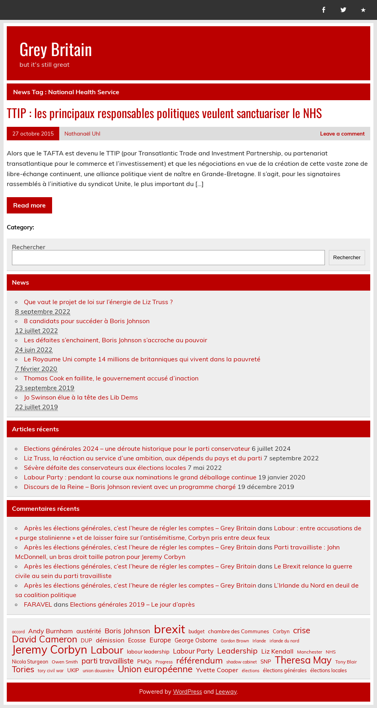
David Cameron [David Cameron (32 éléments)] (44, 639)
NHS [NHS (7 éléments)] (331, 652)
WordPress (187, 691)
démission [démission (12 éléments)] (110, 640)
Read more (29, 205)
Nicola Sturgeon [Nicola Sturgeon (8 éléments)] (30, 661)
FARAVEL (38, 604)
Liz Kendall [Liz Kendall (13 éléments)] (277, 651)
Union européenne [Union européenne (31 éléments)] (155, 669)
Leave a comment (342, 133)
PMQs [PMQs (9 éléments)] (144, 661)
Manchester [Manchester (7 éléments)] (309, 652)
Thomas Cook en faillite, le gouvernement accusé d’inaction (111, 378)
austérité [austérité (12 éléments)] (88, 631)
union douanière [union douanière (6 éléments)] (98, 671)
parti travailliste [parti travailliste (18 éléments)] (108, 661)
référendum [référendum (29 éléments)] (199, 660)
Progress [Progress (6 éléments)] (164, 662)
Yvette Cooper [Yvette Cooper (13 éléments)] (217, 670)
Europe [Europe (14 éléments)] (160, 640)
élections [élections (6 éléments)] (250, 671)
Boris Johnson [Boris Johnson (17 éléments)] (127, 630)
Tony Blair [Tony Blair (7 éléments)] (346, 662)
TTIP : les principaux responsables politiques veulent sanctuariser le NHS (164, 113)
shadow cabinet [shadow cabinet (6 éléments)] (241, 662)
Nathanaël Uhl (82, 133)
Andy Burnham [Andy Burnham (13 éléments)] (50, 631)
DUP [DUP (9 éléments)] (86, 640)
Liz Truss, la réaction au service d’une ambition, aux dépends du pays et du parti (143, 458)
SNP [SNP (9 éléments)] (265, 661)
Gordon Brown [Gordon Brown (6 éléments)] (235, 641)
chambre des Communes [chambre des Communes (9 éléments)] (238, 631)
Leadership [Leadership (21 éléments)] (237, 650)
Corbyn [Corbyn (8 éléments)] (281, 631)
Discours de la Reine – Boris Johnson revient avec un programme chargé (130, 487)
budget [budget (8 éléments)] (196, 631)
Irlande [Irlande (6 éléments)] (259, 641)
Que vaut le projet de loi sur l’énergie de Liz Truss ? (98, 302)
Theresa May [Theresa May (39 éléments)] (303, 660)
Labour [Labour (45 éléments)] (107, 650)
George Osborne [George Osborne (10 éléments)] (196, 640)
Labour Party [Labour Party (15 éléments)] (193, 651)
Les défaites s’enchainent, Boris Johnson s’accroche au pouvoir (115, 340)
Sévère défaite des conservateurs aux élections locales (105, 467)
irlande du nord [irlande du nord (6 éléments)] (284, 641)
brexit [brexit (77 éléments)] (169, 629)
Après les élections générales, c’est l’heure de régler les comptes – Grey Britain (140, 528)
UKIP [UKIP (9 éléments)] (73, 670)
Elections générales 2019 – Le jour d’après (132, 604)
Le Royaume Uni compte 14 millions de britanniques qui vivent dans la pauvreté (142, 359)
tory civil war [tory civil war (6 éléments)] (51, 671)
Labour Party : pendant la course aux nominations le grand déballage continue (140, 477)
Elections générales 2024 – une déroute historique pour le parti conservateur (137, 448)
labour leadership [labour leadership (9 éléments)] (148, 651)
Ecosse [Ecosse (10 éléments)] (137, 640)
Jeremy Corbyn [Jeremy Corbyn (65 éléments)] (49, 649)
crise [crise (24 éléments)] (301, 630)
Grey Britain (55, 48)
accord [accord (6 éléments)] (18, 632)
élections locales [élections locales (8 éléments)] (328, 670)
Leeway (226, 691)
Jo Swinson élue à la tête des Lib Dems (81, 397)
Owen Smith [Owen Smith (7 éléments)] (65, 662)
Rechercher (28, 247)
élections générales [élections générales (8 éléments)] (285, 670)
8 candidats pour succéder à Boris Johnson (87, 321)
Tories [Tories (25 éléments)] (23, 669)
